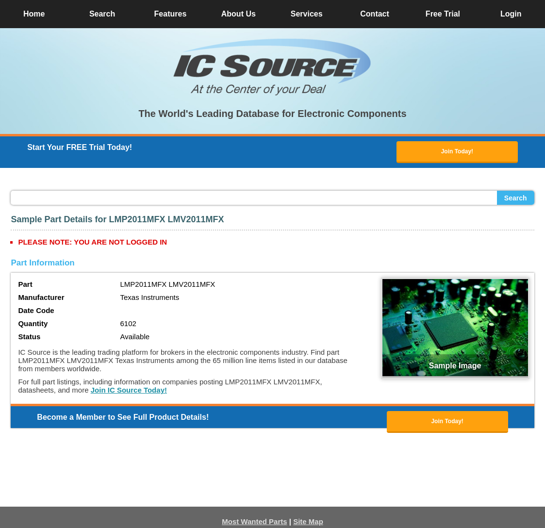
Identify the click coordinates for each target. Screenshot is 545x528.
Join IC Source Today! (129, 390)
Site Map (308, 521)
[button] (272, 67)
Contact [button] (374, 14)
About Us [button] (238, 14)
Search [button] (102, 14)
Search (515, 198)
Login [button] (511, 14)
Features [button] (170, 14)
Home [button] (34, 14)
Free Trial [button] (443, 14)
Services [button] (307, 14)
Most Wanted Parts (254, 521)
